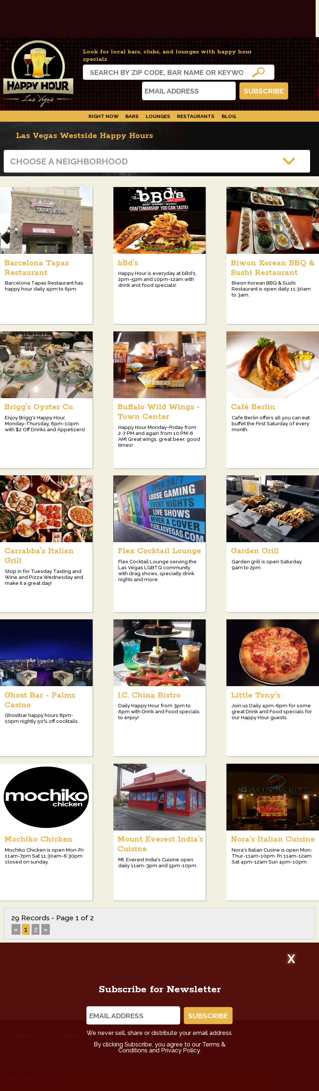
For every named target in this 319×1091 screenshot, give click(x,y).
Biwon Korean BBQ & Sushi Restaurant (273, 268)
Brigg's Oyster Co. (39, 407)
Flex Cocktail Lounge (159, 551)
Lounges (158, 116)
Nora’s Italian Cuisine (273, 839)
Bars (132, 116)
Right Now (103, 116)
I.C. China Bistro (149, 695)
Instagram (92, 90)
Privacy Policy (180, 1050)
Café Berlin (253, 407)
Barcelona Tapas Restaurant (36, 268)
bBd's (127, 263)
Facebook (111, 90)
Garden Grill (255, 551)
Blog (229, 116)
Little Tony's (255, 695)
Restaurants (196, 116)
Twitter (131, 90)
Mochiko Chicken (38, 839)
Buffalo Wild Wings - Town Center (158, 412)
